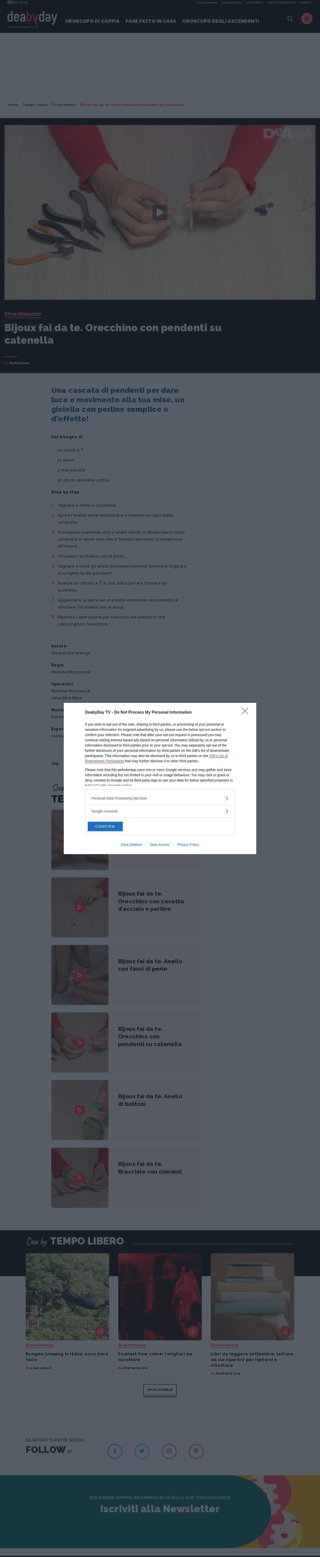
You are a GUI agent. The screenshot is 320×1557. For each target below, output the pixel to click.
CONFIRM (111, 826)
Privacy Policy (188, 845)
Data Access (160, 845)
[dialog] (160, 778)
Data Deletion (131, 845)
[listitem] (160, 798)
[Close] (246, 712)
